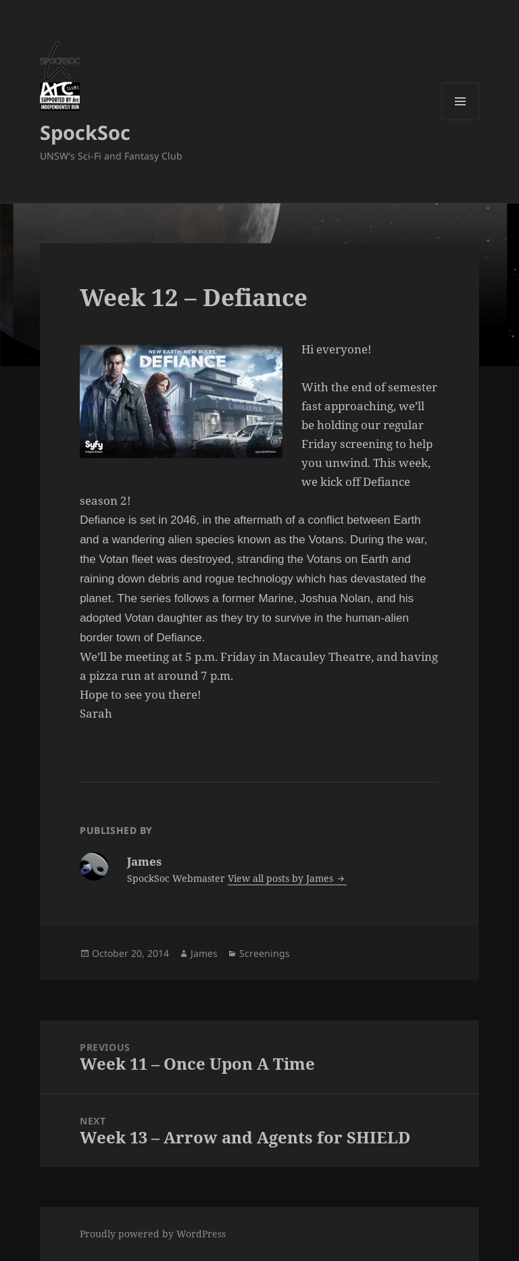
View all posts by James (282, 878)
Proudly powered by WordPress (153, 1233)
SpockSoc (85, 132)
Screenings (264, 953)
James (204, 953)
